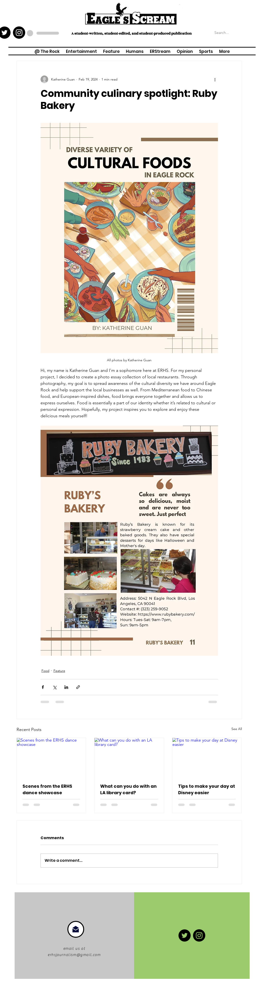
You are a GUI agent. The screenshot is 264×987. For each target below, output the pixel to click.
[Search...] (237, 32)
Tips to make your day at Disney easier (206, 789)
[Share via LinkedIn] (66, 687)
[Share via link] (78, 687)
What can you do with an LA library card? (128, 789)
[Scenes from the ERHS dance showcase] (51, 757)
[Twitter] (184, 935)
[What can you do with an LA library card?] (129, 757)
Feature (59, 670)
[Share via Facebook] (43, 687)
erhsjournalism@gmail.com (74, 955)
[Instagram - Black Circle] (19, 32)
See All (236, 729)
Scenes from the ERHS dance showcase (47, 789)
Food (45, 670)
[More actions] (215, 79)
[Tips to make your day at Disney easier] (207, 757)
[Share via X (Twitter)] (54, 687)
